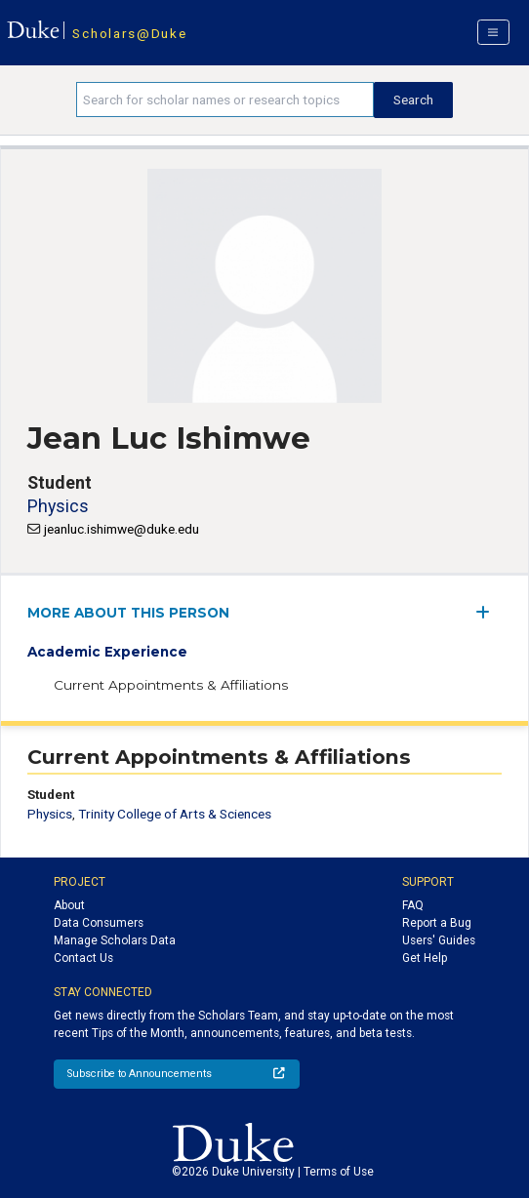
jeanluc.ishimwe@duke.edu (121, 529)
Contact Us (83, 958)
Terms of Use (339, 1171)
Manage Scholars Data (115, 940)
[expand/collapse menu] (488, 612)
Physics (58, 506)
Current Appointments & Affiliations (171, 685)
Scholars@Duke (129, 33)
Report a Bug (436, 923)
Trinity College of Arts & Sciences (174, 813)
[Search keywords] (225, 99)
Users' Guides (438, 940)
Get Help (424, 958)
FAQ (413, 905)
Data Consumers (98, 923)
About (69, 905)
